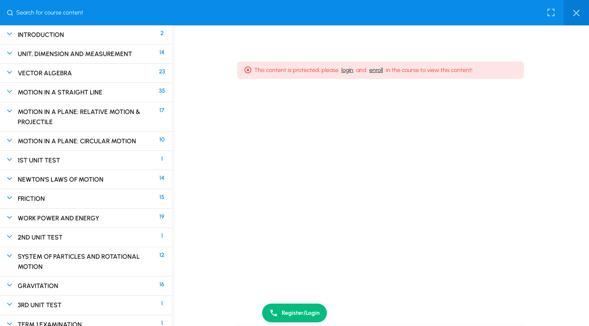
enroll (376, 70)
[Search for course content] (13, 12)
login (347, 70)
